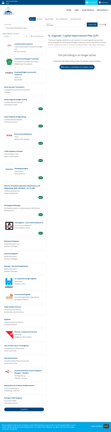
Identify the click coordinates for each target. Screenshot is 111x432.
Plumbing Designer (21, 168)
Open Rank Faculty (10, 358)
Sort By (6, 36)
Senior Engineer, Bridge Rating (15, 117)
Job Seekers (91, 2)
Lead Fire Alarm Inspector (23, 44)
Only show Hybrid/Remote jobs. (16, 28)
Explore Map (49, 19)
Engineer (7, 319)
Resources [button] (102, 10)
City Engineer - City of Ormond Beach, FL (28, 223)
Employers (103, 2)
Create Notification (37, 36)
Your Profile (88, 10)
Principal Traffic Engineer (13, 398)
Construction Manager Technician (26, 59)
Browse (39, 19)
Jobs (76, 10)
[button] (103, 24)
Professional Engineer (22, 294)
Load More (24, 409)
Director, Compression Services (25, 332)
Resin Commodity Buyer (23, 134)
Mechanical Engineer (11, 241)
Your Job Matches (62, 19)
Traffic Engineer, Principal (13, 151)
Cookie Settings (96, 426)
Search (32, 19)
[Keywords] (24, 24)
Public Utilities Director (12, 307)
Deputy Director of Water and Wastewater (19, 385)
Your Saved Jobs (75, 19)
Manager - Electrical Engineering (16, 266)
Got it (106, 426)
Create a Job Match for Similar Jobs (77, 67)
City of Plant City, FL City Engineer (16, 346)
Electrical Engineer (11, 254)
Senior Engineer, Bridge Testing (15, 99)
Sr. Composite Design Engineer (25, 279)
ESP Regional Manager (12, 205)
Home (69, 10)
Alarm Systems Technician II (14, 87)
